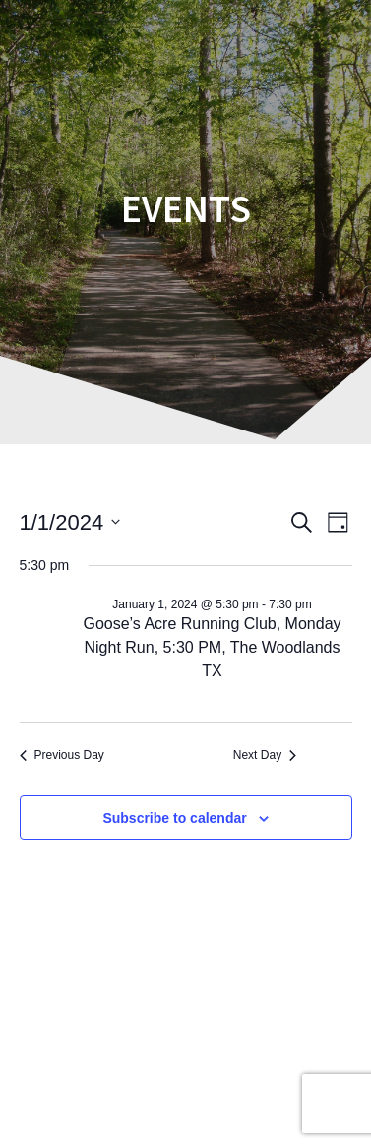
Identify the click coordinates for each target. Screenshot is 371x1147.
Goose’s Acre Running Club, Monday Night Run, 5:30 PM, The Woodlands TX (211, 647)
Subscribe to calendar (174, 818)
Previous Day (62, 755)
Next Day (264, 755)
